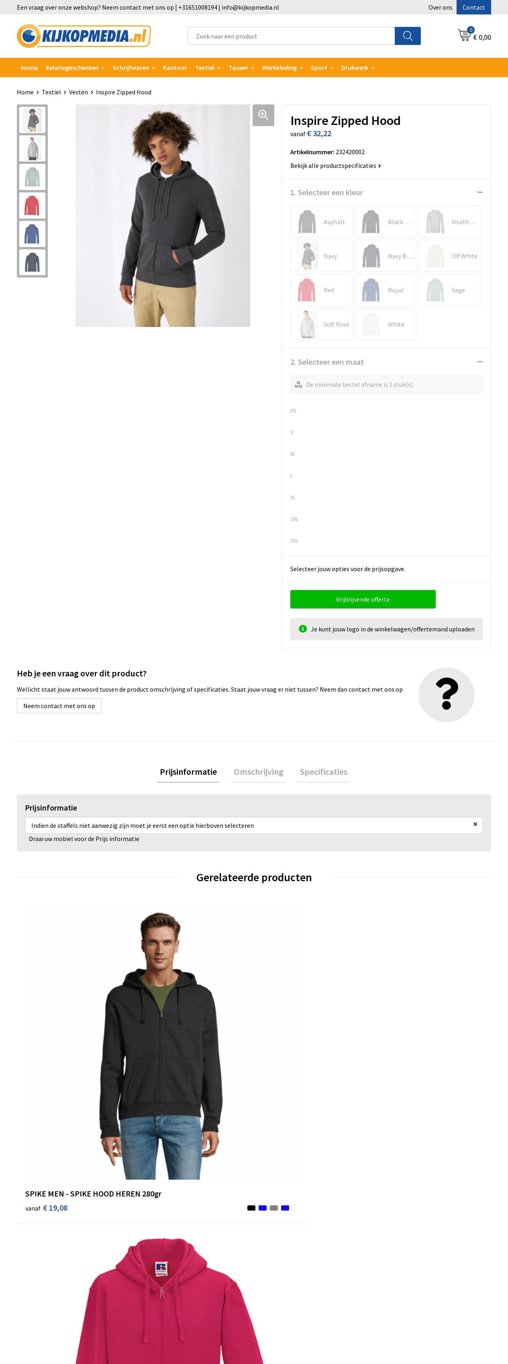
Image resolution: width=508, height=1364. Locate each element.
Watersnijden (165, 1191)
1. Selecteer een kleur (326, 192)
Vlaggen (158, 1216)
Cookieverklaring (405, 1179)
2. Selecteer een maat (327, 362)
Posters (157, 1228)
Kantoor (175, 67)
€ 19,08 (46, 1048)
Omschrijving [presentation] (259, 772)
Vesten (78, 92)
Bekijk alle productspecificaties (335, 165)
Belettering (163, 1204)
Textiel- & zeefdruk (173, 1252)
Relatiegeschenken (72, 67)
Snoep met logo (169, 1277)
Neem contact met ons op (59, 706)
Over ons (440, 7)
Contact (474, 7)
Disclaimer (396, 1204)
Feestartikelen (167, 1289)
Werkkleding (279, 67)
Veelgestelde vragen (292, 1204)
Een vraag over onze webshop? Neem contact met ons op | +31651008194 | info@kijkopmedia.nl (148, 7)
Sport (319, 67)
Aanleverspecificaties (293, 1191)
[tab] (193, 773)
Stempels (160, 1265)
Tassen (238, 67)
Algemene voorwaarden (414, 1167)
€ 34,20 (165, 1048)
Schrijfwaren (131, 67)
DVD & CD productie (173, 1179)
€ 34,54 (284, 1048)
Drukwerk (160, 1167)
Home (29, 67)
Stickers (158, 1240)
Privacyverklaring (405, 1191)
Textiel (204, 67)
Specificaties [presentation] (319, 772)
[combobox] (291, 36)
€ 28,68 (402, 1036)
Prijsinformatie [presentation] (193, 772)
